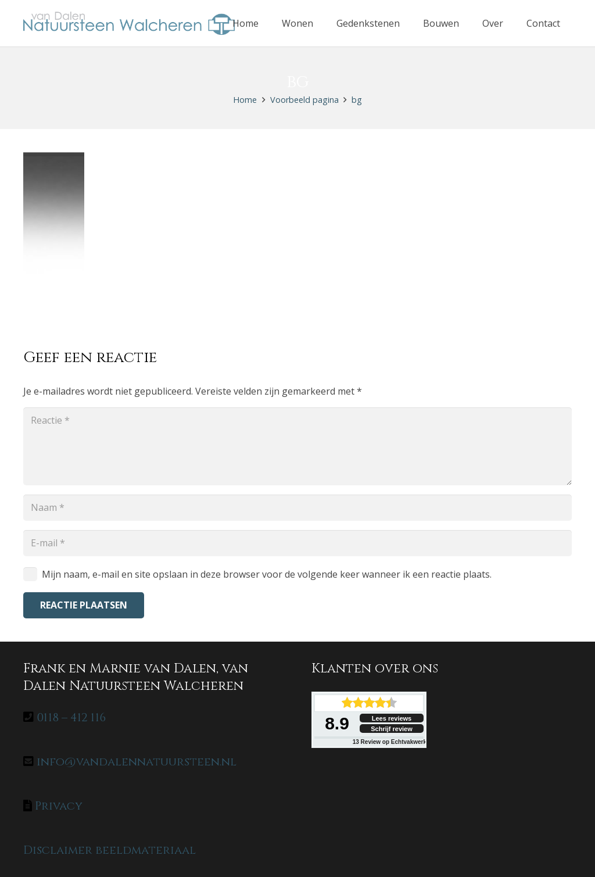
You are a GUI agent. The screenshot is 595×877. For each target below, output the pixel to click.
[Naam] (297, 508)
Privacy (59, 806)
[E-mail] (297, 543)
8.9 (337, 723)
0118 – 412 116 (71, 717)
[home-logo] (129, 23)
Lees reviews (392, 718)
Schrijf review (392, 728)
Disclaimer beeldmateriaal (109, 850)
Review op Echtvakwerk (389, 742)
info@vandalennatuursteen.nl (136, 761)
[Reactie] (297, 446)
